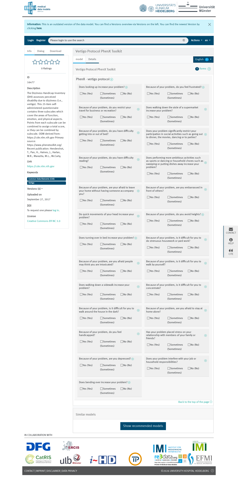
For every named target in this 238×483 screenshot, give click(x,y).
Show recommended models (143, 426)
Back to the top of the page (195, 402)
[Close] (210, 24)
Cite (231, 251)
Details (92, 59)
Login (31, 40)
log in (56, 210)
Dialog (40, 51)
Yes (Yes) (88, 93)
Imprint (40, 471)
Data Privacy (69, 471)
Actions (195, 40)
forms (203, 69)
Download (55, 51)
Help (231, 241)
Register (40, 40)
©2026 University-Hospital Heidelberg (185, 471)
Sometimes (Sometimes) (108, 95)
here (39, 28)
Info (29, 51)
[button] (203, 59)
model (79, 59)
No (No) (127, 93)
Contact (29, 471)
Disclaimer (53, 471)
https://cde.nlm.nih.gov (40, 166)
